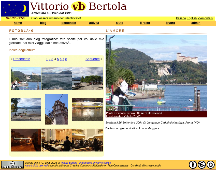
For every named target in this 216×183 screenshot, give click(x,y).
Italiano (181, 18)
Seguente (92, 59)
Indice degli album (22, 50)
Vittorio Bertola (69, 162)
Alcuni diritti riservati (36, 165)
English (192, 18)
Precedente (21, 59)
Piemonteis (205, 18)
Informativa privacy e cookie (95, 162)
